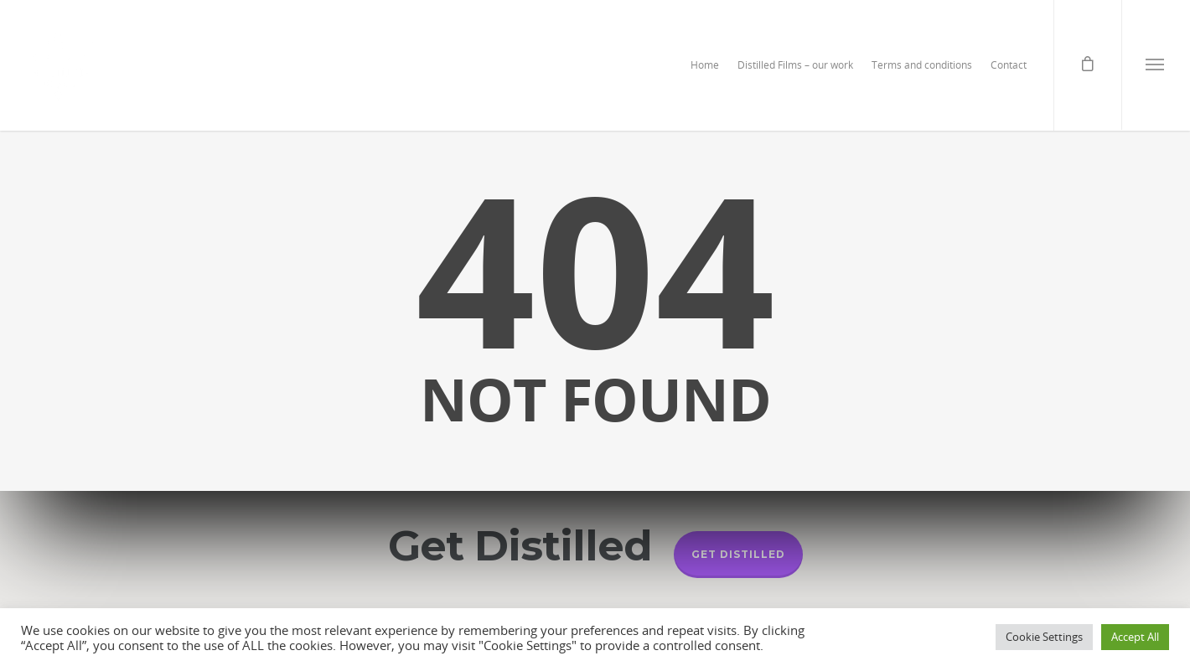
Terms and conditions (922, 65)
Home (705, 65)
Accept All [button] (1135, 636)
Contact (1009, 65)
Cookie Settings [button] (1044, 636)
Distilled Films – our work (795, 65)
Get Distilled (738, 554)
